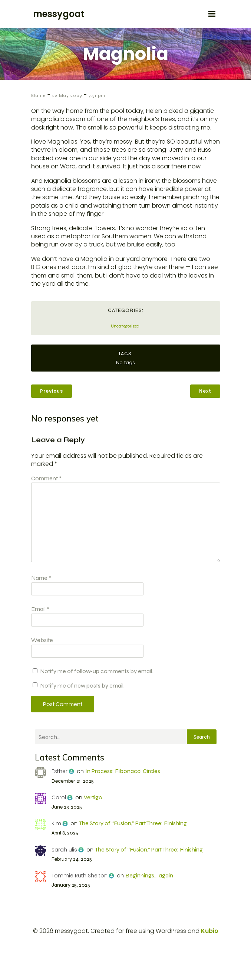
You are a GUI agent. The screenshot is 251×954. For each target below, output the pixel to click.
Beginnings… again (149, 875)
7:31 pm (97, 95)
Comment (46, 478)
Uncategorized (125, 326)
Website (42, 640)
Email (40, 608)
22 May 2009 (67, 95)
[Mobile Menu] (212, 14)
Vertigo (93, 797)
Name (41, 577)
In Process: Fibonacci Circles (122, 771)
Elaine (38, 95)
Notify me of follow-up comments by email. (96, 671)
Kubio (209, 931)
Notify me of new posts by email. (82, 685)
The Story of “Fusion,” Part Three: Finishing (133, 823)
